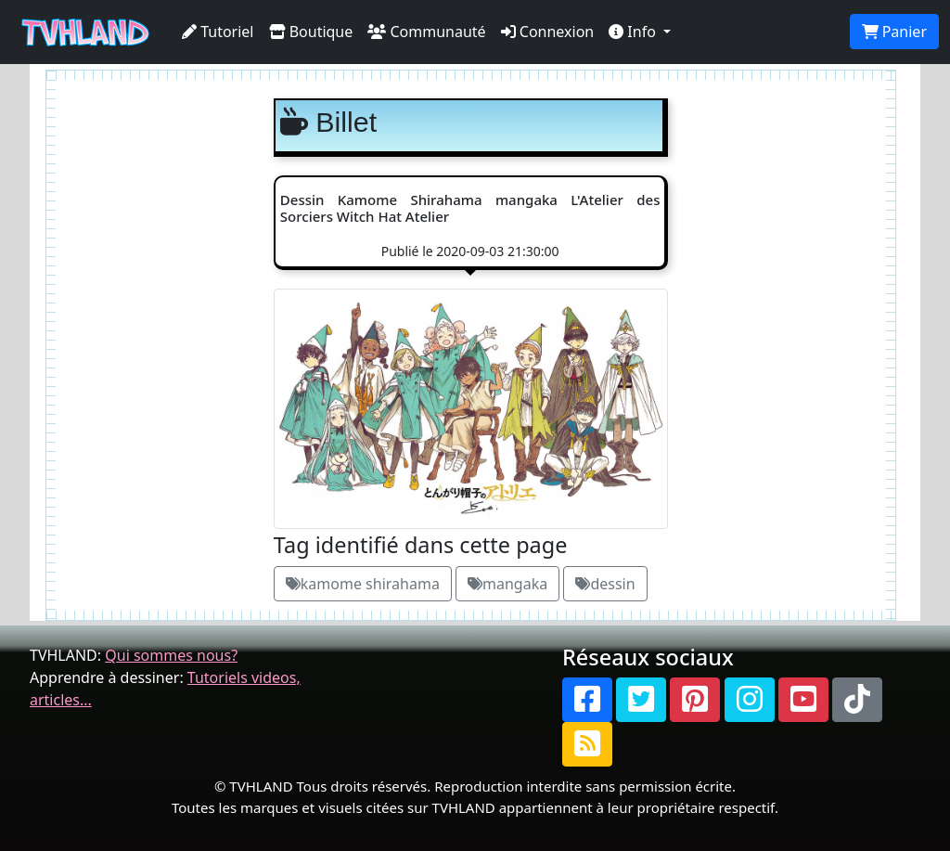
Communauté (426, 31)
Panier (894, 31)
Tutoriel (218, 31)
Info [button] (634, 31)
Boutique (311, 31)
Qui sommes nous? (171, 655)
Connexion (548, 31)
